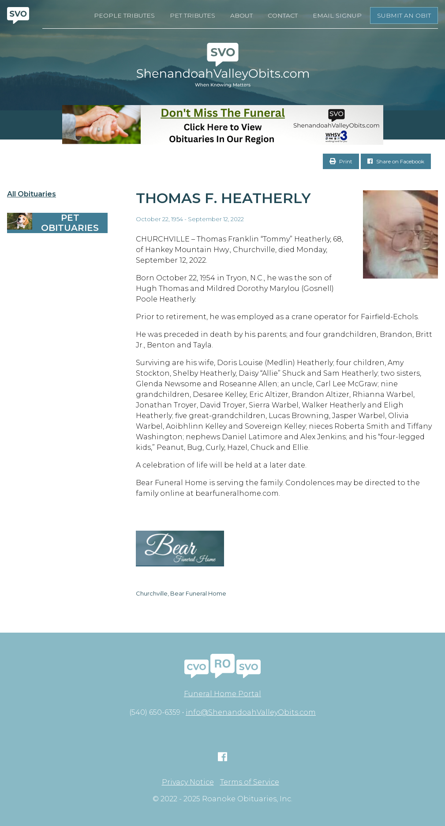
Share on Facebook (395, 161)
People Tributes (124, 15)
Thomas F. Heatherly (223, 198)
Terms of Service (249, 782)
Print (340, 161)
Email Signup (337, 15)
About (241, 15)
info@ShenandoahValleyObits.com (251, 712)
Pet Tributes (192, 15)
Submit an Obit (404, 15)
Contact (283, 15)
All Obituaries (31, 194)
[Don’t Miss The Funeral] (222, 125)
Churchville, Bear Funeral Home (181, 593)
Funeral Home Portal (222, 694)
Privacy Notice (188, 782)
